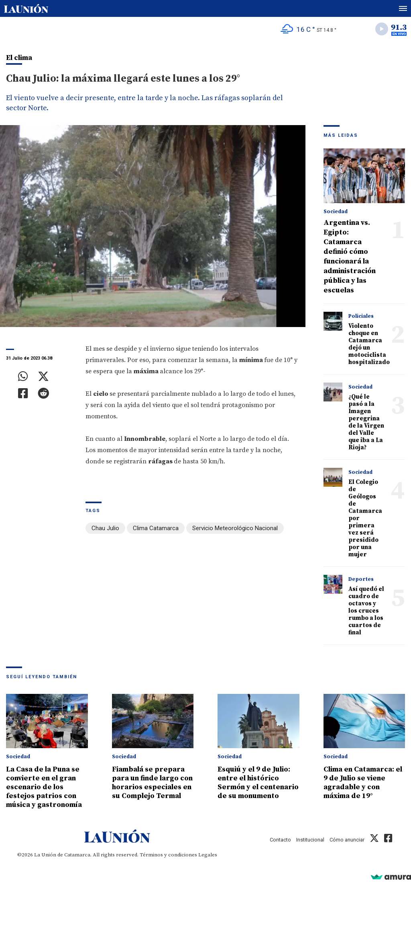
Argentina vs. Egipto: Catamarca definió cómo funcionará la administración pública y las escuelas (350, 256)
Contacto (280, 840)
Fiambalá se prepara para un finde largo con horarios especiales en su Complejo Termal (152, 782)
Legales (207, 855)
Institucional (310, 840)
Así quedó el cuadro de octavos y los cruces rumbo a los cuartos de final (366, 610)
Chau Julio (105, 528)
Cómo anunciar (347, 840)
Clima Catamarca (156, 528)
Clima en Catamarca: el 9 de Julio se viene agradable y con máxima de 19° (363, 782)
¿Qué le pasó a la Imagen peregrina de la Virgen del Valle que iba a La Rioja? (366, 422)
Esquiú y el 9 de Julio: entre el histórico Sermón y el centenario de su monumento (258, 782)
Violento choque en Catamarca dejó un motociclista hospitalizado (369, 344)
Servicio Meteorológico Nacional (235, 528)
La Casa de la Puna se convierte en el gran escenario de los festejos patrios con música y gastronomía (44, 787)
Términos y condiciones (168, 855)
